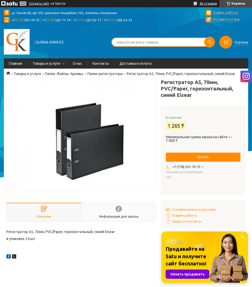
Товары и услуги (46, 63)
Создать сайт (39, 3)
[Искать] (209, 42)
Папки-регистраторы (105, 74)
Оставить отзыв (226, 19)
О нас (77, 63)
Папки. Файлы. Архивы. (64, 74)
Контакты (101, 63)
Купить (203, 157)
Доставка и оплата (135, 63)
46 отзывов (208, 3)
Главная (15, 63)
